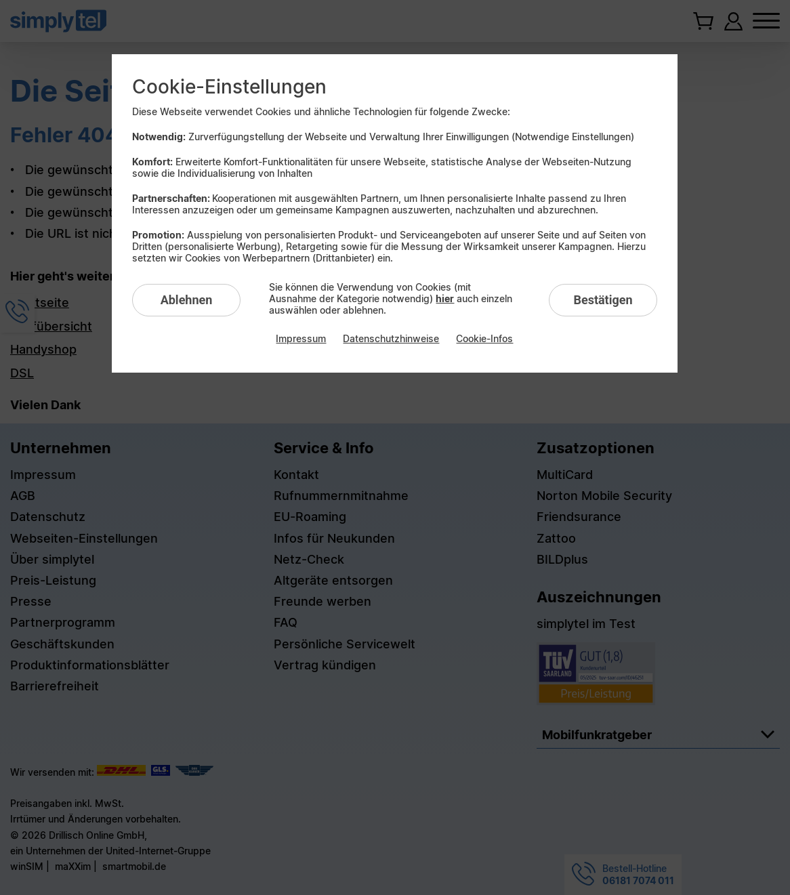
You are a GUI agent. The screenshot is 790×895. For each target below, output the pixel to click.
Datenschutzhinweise (391, 338)
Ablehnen (187, 300)
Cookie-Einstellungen (229, 86)
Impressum (301, 338)
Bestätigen (602, 300)
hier (445, 298)
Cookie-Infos (484, 338)
